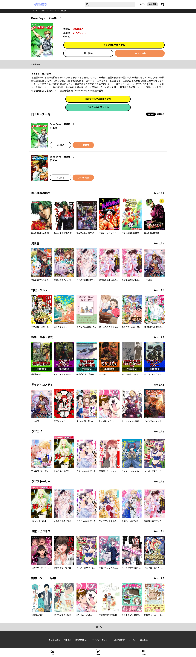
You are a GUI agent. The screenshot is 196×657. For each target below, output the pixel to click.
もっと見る (159, 193)
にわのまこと (79, 29)
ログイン (141, 4)
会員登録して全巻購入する (98, 99)
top (33, 11)
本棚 (144, 654)
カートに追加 (139, 53)
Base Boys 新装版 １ (62, 124)
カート (98, 654)
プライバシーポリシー (99, 640)
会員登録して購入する (114, 45)
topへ (98, 627)
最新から (161, 114)
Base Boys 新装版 (57, 11)
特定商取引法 (81, 640)
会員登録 (152, 4)
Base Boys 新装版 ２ (62, 156)
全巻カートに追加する (98, 107)
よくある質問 (54, 640)
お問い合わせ (119, 640)
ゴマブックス (79, 32)
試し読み (88, 53)
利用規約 (67, 640)
